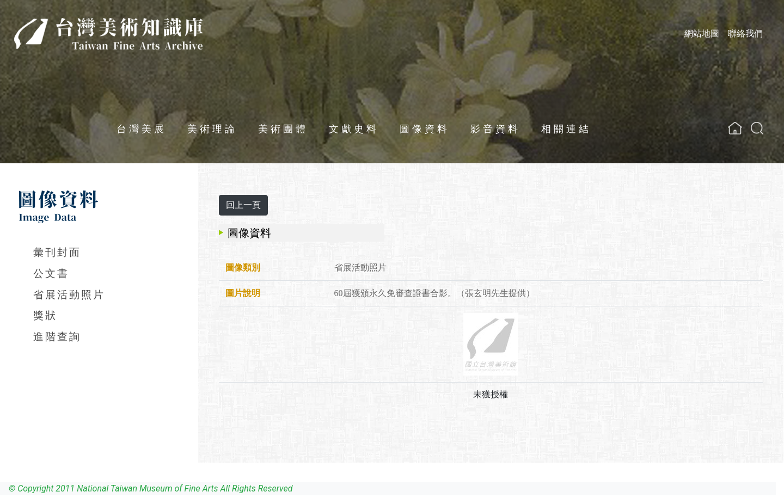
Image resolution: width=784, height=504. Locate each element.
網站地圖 (701, 33)
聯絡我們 (745, 33)
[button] (757, 128)
